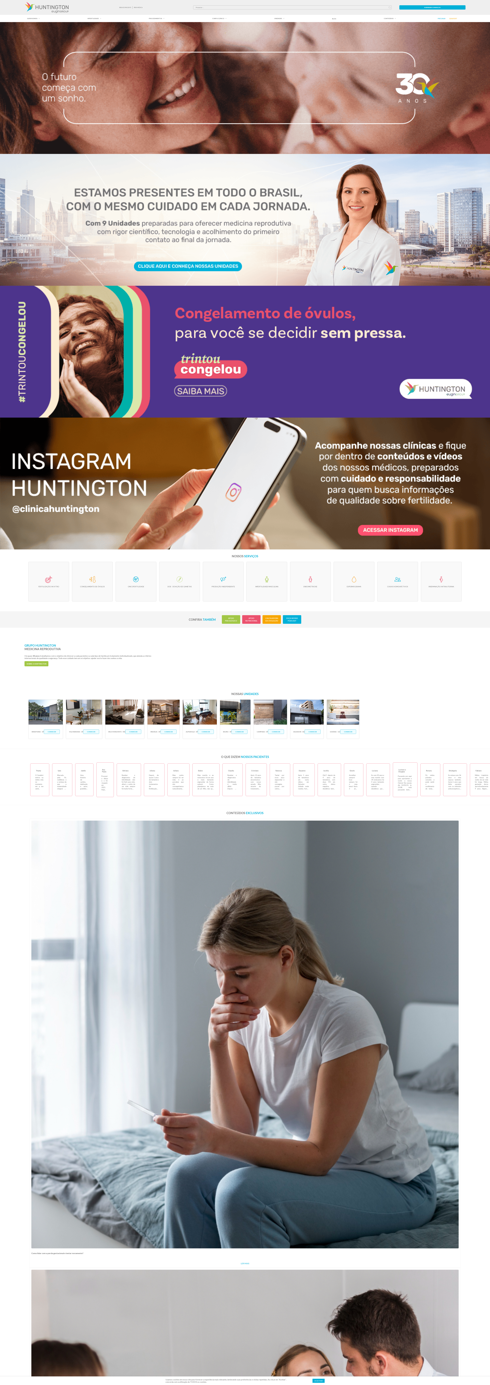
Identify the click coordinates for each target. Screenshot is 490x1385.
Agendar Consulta (432, 7)
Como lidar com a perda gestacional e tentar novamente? (57, 1253)
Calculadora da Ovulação (271, 619)
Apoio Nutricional (251, 619)
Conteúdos (388, 18)
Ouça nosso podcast (292, 619)
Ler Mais (245, 1263)
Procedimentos (155, 18)
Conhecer (52, 732)
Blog (334, 19)
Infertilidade (93, 18)
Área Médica (138, 7)
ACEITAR (318, 1381)
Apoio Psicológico (231, 619)
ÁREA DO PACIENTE (125, 7)
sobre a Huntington (36, 664)
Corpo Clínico (218, 18)
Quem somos (32, 18)
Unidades (278, 18)
